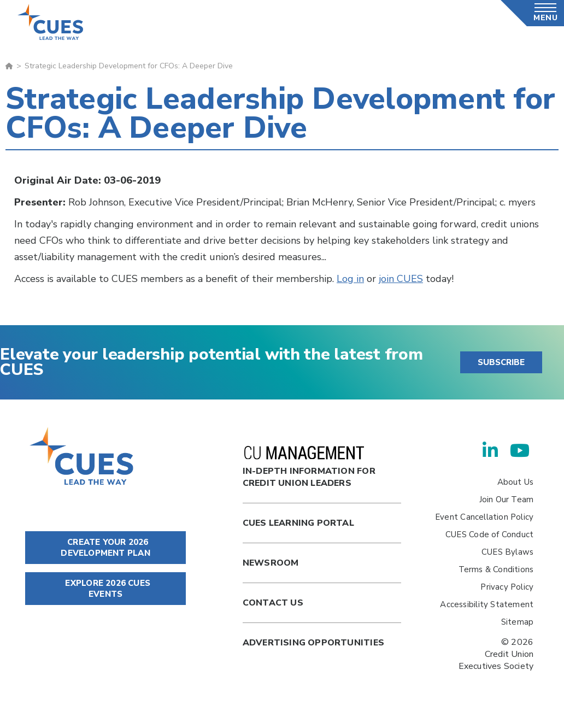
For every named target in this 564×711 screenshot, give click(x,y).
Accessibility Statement (486, 604)
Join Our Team (506, 499)
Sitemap (517, 621)
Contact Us (273, 603)
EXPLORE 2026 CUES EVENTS (105, 589)
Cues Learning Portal (298, 523)
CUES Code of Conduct (489, 534)
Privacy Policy (506, 586)
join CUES (401, 278)
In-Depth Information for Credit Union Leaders (309, 467)
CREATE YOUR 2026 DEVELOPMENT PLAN (105, 548)
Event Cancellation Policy (484, 517)
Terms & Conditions (496, 569)
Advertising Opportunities (313, 643)
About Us (515, 482)
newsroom (271, 563)
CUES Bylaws (507, 552)
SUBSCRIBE (501, 362)
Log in (350, 278)
